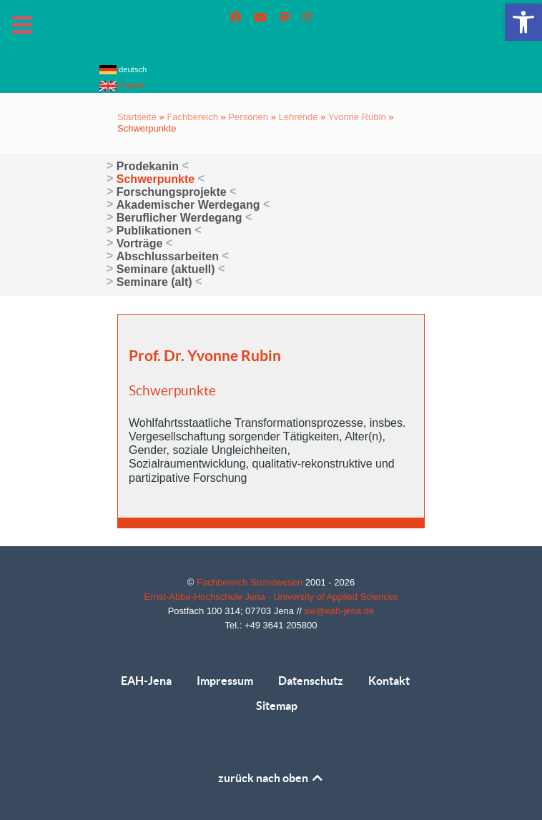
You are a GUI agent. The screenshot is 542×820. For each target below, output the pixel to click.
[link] (523, 22)
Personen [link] (248, 117)
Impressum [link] (225, 680)
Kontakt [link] (389, 680)
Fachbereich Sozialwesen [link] (251, 582)
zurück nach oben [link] (271, 777)
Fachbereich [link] (192, 117)
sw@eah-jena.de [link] (340, 611)
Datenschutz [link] (310, 680)
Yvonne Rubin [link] (357, 117)
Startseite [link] (137, 117)
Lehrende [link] (298, 117)
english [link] (121, 85)
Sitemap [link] (276, 705)
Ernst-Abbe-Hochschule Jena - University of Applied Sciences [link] (271, 596)
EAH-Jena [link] (146, 680)
